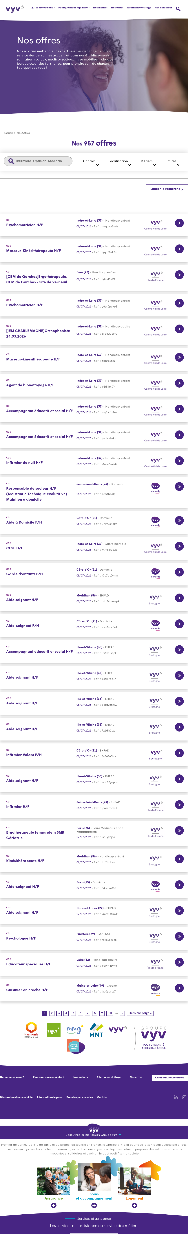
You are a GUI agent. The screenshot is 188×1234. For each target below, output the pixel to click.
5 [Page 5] (74, 1013)
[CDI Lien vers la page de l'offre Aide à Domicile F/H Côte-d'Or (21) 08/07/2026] (94, 522)
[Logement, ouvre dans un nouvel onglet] (134, 1188)
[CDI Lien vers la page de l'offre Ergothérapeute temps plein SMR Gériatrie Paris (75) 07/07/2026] (94, 834)
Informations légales (49, 1097)
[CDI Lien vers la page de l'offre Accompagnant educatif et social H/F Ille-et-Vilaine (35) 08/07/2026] (94, 652)
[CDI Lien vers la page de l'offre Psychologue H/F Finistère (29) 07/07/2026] (94, 938)
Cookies (102, 1097)
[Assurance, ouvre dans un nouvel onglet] (53, 1188)
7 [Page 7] (88, 1013)
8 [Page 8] (95, 1013)
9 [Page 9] (103, 1013)
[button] (91, 163)
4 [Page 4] (67, 1013)
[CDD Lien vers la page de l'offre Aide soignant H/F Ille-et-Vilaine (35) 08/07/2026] (94, 703)
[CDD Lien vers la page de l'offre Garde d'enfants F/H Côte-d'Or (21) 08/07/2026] (94, 574)
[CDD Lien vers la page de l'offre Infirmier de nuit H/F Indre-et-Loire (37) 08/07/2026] (94, 463)
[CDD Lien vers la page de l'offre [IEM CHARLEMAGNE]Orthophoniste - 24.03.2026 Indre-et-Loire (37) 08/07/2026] (94, 332)
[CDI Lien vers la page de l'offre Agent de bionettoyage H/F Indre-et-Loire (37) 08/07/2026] (94, 385)
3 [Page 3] (60, 1013)
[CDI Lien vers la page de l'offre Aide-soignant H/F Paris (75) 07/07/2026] (94, 887)
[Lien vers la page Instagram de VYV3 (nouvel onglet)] (184, 1097)
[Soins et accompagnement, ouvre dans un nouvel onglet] (94, 1185)
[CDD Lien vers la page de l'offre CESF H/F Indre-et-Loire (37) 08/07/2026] (94, 548)
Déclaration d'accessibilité (16, 1097)
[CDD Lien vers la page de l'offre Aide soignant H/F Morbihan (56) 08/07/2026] (94, 600)
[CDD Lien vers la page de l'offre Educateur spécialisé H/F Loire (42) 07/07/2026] (94, 964)
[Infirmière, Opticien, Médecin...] (38, 161)
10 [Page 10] (110, 1013)
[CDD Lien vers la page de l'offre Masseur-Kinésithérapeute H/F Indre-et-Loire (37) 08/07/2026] (94, 251)
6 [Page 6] (81, 1013)
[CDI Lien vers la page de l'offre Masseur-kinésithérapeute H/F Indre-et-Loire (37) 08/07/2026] (94, 359)
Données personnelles (79, 1097)
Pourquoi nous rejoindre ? (74, 7)
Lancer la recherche (165, 189)
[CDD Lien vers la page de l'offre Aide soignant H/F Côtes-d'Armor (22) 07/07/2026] (94, 913)
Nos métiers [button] (100, 7)
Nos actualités (163, 7)
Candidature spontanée (169, 1078)
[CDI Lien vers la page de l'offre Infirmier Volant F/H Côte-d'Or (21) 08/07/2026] (94, 755)
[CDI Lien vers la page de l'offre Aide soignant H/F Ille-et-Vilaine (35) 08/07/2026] (94, 677)
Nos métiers (80, 1077)
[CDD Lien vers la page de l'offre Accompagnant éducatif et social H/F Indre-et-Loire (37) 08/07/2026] (94, 437)
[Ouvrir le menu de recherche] (178, 9)
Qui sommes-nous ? (43, 7)
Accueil (8, 133)
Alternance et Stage (139, 7)
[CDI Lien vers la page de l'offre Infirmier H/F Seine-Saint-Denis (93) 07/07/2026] (94, 807)
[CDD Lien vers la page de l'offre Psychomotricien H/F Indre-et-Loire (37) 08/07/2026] (94, 305)
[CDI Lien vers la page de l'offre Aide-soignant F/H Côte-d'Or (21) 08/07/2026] (94, 626)
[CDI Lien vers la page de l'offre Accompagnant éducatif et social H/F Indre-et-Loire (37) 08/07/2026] (94, 411)
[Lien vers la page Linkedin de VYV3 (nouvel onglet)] (176, 1097)
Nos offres (117, 7)
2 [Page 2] (52, 1013)
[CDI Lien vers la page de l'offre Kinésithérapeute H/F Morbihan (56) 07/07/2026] (94, 861)
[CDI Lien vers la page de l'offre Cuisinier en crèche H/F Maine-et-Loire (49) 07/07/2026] (94, 990)
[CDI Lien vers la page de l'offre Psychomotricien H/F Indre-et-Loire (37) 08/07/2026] (94, 225)
